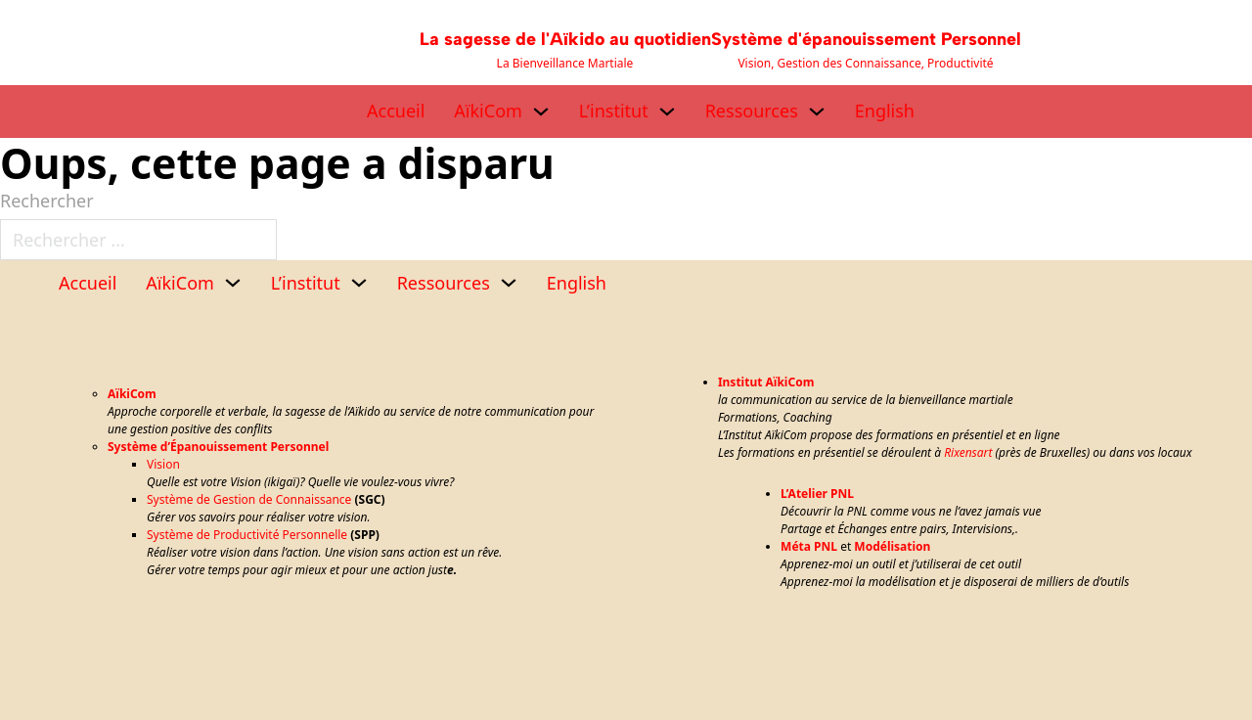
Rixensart (968, 452)
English (885, 110)
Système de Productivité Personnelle (247, 534)
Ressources (751, 110)
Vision (163, 464)
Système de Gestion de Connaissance (249, 499)
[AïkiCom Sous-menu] (541, 111)
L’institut (613, 110)
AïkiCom (488, 110)
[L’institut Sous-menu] (667, 111)
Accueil (396, 110)
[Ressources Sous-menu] (817, 111)
